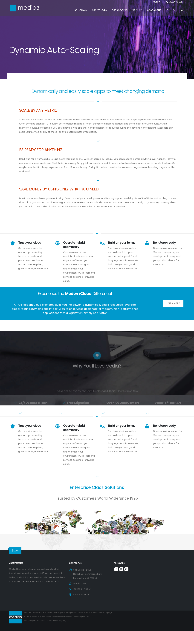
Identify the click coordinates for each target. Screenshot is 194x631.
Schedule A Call (81, 594)
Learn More (173, 303)
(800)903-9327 (81, 583)
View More (52, 581)
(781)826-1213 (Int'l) (82, 589)
